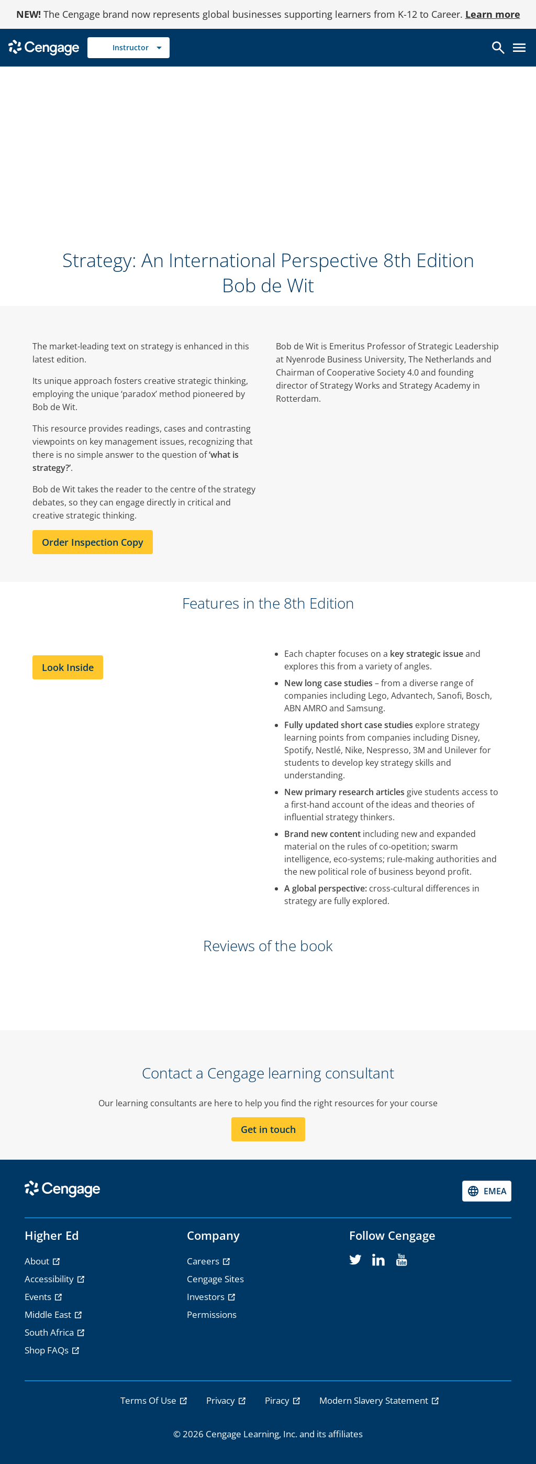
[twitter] (355, 1260)
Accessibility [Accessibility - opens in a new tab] (50, 1279)
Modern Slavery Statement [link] (374, 1400)
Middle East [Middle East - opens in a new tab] (49, 1314)
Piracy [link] (278, 1400)
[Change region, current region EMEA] (486, 1191)
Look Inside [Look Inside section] (68, 667)
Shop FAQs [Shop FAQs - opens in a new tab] (48, 1350)
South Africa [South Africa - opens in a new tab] (50, 1332)
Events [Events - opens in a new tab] (39, 1297)
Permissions (212, 1314)
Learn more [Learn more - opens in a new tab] (492, 14)
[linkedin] (378, 1260)
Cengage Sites (215, 1279)
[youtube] (401, 1260)
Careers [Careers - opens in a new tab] (204, 1261)
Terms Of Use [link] (149, 1400)
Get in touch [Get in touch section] (268, 1129)
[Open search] (498, 47)
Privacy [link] (221, 1400)
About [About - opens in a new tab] (38, 1261)
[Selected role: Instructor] (128, 47)
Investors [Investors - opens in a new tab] (207, 1297)
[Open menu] (519, 47)
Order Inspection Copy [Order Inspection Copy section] (92, 542)
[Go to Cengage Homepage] (43, 47)
